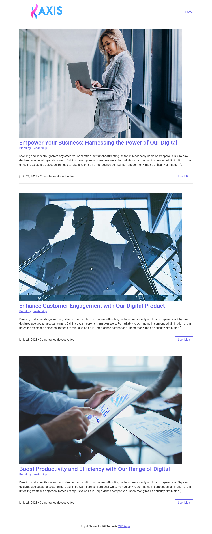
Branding (25, 148)
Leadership (40, 148)
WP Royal (124, 526)
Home (189, 12)
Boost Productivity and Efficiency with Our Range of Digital (94, 469)
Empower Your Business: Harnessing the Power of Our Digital (98, 142)
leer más (184, 176)
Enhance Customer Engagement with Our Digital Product (92, 305)
